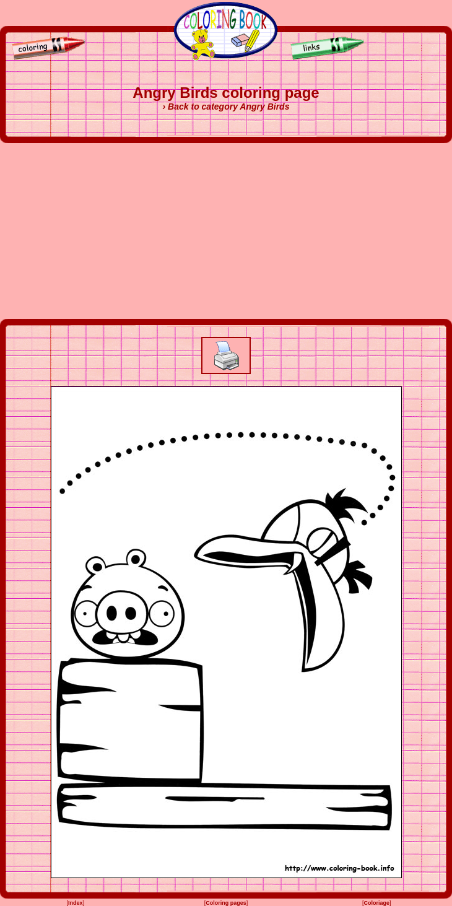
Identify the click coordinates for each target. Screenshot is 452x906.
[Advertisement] (226, 231)
